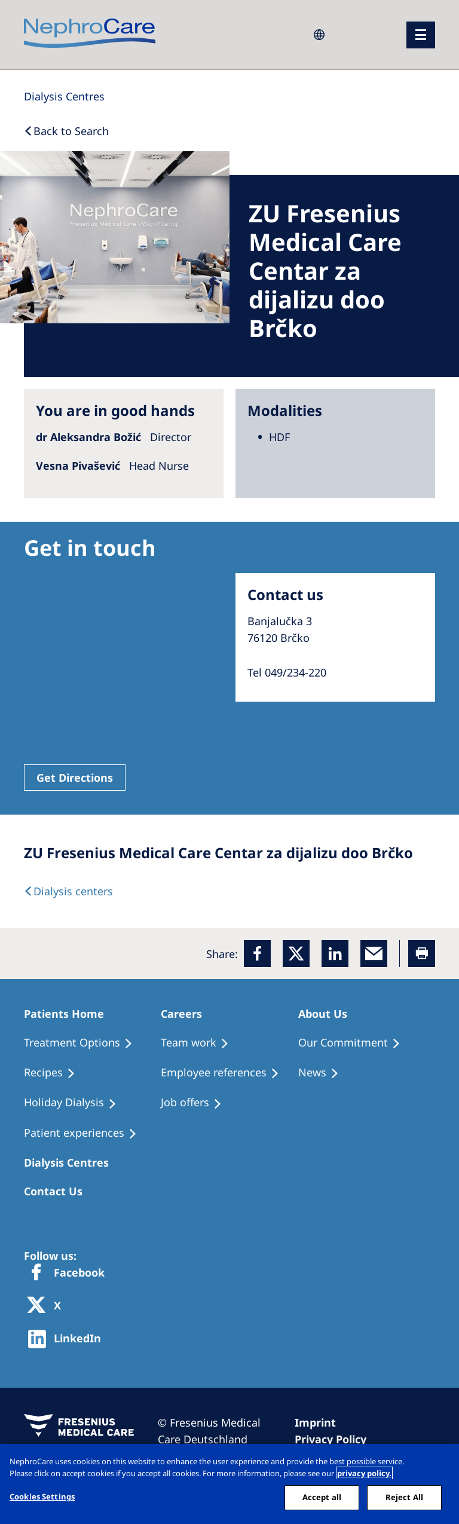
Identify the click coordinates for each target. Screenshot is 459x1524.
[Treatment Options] (83, 1043)
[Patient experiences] (86, 1133)
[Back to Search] (66, 131)
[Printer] (421, 953)
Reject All (404, 1497)
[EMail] (373, 953)
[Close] (440, 1463)
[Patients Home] (69, 1013)
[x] (296, 953)
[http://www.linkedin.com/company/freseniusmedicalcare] (68, 1339)
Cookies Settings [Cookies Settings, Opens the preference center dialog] (42, 1496)
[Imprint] (321, 1422)
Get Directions (74, 777)
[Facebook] (257, 953)
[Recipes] (55, 1073)
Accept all (321, 1497)
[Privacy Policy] (336, 1439)
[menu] (420, 35)
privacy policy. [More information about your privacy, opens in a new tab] (364, 1473)
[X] (48, 1306)
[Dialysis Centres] (64, 96)
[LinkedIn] (335, 953)
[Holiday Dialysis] (75, 1103)
